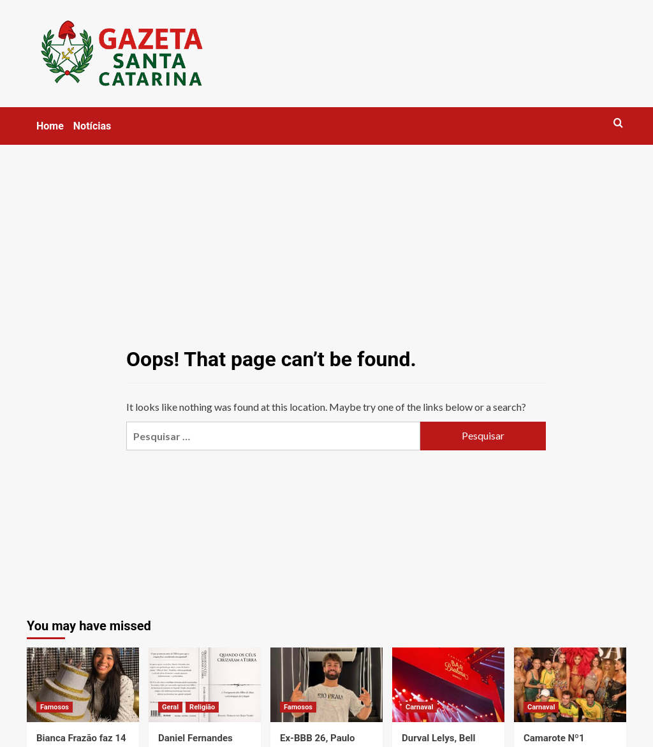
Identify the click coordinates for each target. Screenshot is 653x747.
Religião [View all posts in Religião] (202, 707)
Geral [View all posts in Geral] (170, 707)
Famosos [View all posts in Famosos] (54, 707)
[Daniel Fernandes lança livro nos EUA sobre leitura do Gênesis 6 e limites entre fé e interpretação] (205, 684)
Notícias (92, 126)
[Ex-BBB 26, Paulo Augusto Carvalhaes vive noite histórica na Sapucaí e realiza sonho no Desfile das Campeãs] (326, 684)
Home (50, 126)
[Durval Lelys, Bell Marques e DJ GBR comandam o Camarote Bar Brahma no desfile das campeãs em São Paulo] (448, 684)
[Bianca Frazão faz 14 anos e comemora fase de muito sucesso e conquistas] (83, 684)
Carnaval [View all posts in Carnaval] (419, 707)
